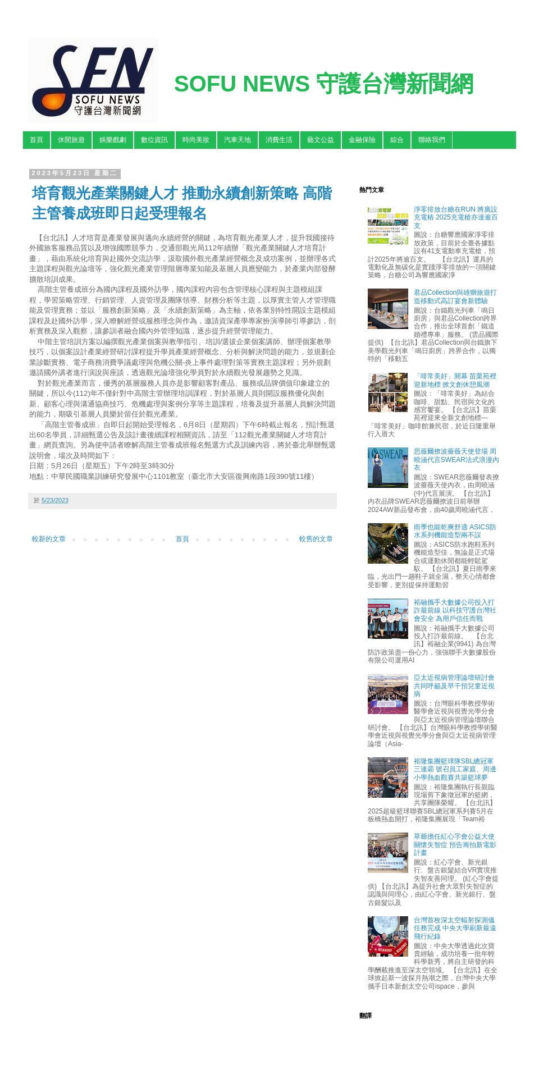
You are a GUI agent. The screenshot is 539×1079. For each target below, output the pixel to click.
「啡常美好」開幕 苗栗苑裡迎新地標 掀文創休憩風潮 (455, 380)
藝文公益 (320, 140)
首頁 (36, 140)
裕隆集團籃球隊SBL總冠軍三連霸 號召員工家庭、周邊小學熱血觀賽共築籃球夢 (455, 769)
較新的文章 (49, 539)
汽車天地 (237, 140)
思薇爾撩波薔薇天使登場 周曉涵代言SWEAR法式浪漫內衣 (456, 459)
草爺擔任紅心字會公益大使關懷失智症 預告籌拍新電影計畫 (455, 845)
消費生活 (279, 140)
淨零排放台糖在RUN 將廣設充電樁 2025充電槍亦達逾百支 (456, 217)
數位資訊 (154, 140)
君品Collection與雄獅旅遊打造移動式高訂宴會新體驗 (455, 296)
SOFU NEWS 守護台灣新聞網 (323, 83)
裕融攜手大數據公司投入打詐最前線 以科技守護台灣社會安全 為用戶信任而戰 (455, 610)
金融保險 (362, 140)
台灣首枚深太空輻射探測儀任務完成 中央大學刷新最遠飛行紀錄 (455, 928)
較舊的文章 (316, 539)
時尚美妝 (195, 140)
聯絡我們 (431, 140)
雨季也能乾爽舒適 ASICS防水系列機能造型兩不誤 (455, 531)
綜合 (397, 140)
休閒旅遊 (71, 140)
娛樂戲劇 (112, 140)
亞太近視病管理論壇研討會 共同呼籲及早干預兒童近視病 (454, 686)
